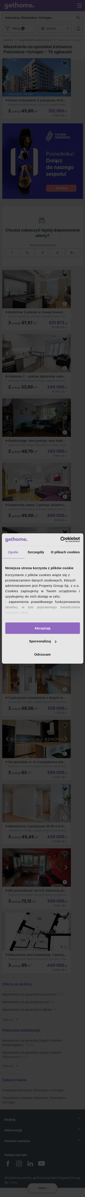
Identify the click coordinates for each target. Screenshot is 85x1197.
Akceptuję (43, 628)
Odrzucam (42, 654)
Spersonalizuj (42, 641)
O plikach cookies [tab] (65, 552)
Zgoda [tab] (13, 552)
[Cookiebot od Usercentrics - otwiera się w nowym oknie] (60, 540)
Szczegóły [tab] (36, 552)
